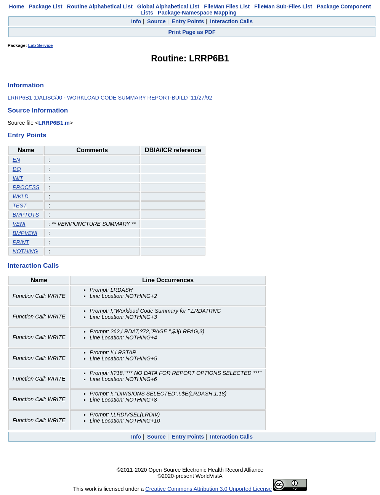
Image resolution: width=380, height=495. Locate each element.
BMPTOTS (26, 215)
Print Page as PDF (192, 32)
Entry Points (188, 21)
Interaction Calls (231, 21)
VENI (19, 224)
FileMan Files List (227, 6)
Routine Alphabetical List (100, 6)
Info (136, 21)
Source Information (38, 110)
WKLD (21, 196)
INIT (18, 178)
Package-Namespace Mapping (197, 13)
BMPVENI (25, 233)
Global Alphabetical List (168, 6)
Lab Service (40, 45)
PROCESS (26, 187)
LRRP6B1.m (53, 123)
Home (16, 6)
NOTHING (25, 251)
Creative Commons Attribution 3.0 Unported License (208, 489)
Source (156, 21)
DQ (17, 169)
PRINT (21, 242)
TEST (20, 205)
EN (16, 160)
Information (26, 85)
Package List (46, 6)
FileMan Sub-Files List (283, 6)
